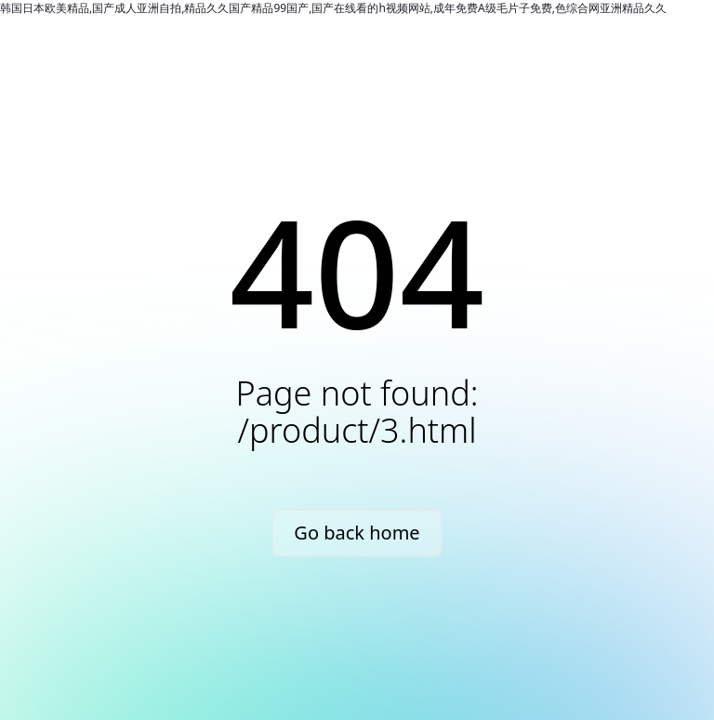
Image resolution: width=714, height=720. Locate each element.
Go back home (356, 532)
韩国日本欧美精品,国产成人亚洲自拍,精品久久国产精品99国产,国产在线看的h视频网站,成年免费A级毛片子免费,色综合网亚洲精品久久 (333, 8)
